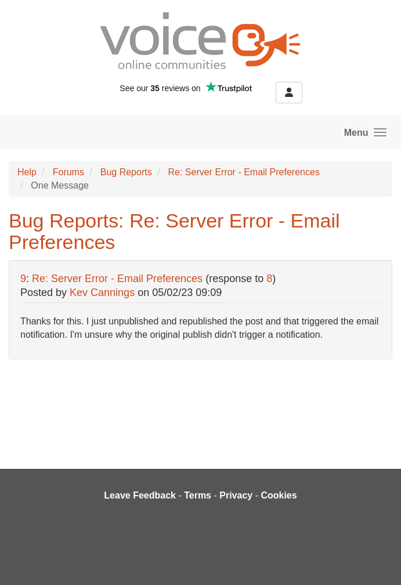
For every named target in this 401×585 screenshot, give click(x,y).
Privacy (235, 495)
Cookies (279, 495)
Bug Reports (126, 172)
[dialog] (379, 562)
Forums (68, 172)
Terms (197, 495)
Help (27, 172)
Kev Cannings (102, 292)
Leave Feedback (140, 495)
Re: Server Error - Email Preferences (243, 172)
